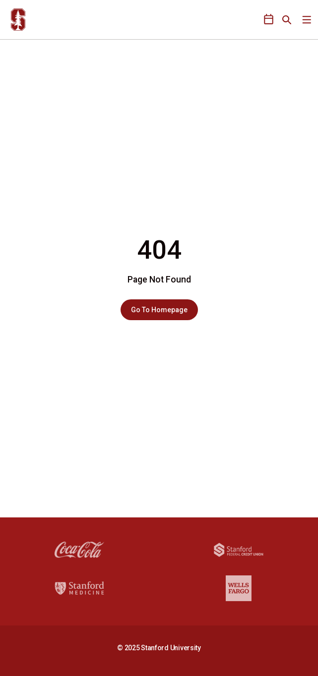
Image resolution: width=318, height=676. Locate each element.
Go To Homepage (159, 310)
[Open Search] (287, 19)
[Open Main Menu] (307, 20)
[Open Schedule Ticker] (269, 20)
